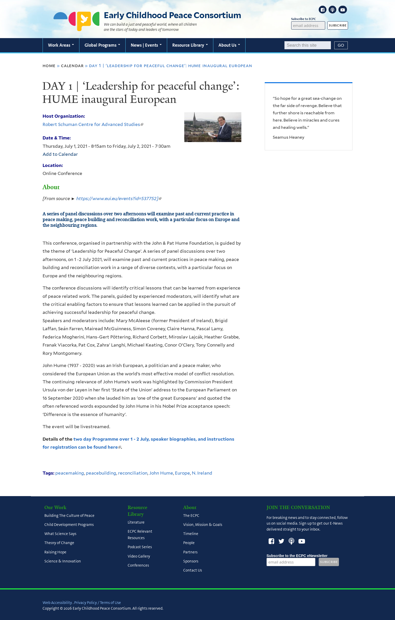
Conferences (138, 565)
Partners (190, 552)
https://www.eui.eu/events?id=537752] (118, 198)
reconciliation (132, 473)
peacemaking (69, 473)
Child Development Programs (69, 524)
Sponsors (190, 561)
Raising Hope (55, 552)
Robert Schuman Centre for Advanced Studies (93, 124)
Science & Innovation (62, 561)
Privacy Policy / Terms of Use (97, 602)
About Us (229, 45)
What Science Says (60, 534)
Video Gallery (139, 556)
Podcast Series (140, 547)
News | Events (146, 45)
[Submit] (341, 45)
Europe (182, 473)
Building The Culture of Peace (69, 515)
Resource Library (190, 45)
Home (49, 65)
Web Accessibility (57, 602)
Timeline (190, 534)
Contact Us (192, 570)
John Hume (161, 473)
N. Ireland (202, 473)
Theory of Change (59, 543)
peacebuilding (101, 473)
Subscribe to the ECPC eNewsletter (297, 556)
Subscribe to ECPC (308, 19)
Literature (136, 522)
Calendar (72, 65)
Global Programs (102, 45)
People (189, 543)
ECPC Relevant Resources (140, 534)
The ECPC (191, 515)
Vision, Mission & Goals (202, 524)
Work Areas (61, 45)
